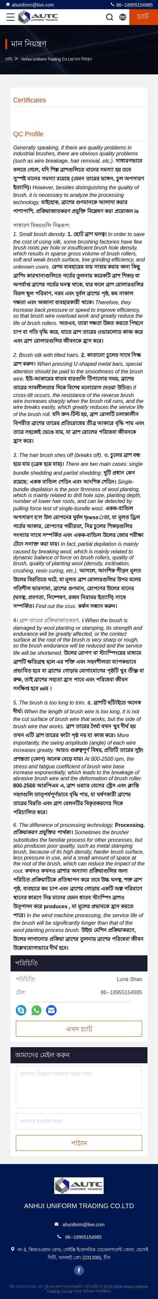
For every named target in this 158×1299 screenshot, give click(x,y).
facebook (79, 1270)
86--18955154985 (131, 5)
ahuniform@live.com (29, 5)
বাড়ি (9, 59)
